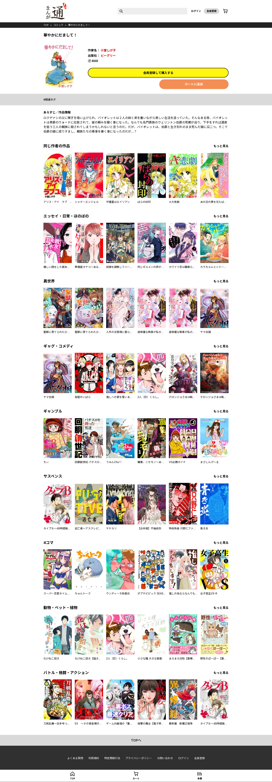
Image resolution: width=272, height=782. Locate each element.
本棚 (199, 778)
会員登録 (211, 10)
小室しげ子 (108, 50)
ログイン (196, 10)
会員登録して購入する (158, 73)
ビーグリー (108, 55)
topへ (136, 740)
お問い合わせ (165, 758)
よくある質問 (75, 758)
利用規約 (93, 758)
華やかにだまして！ (79, 24)
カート (136, 778)
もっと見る (221, 146)
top (46, 24)
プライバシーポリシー (138, 758)
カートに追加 (194, 84)
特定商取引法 (112, 758)
